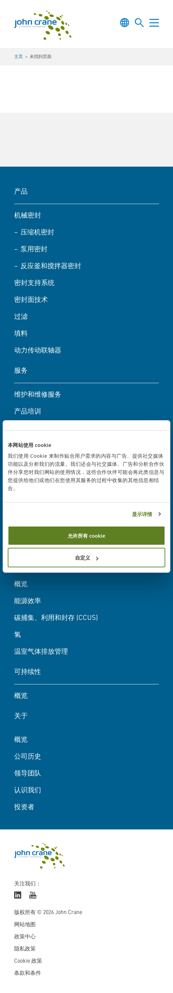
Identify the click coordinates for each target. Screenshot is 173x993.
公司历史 (27, 757)
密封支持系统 (34, 283)
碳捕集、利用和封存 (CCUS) (56, 618)
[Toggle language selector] (124, 22)
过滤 (21, 317)
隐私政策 (25, 949)
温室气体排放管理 (41, 652)
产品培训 (27, 411)
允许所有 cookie (86, 535)
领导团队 (27, 773)
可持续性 (27, 672)
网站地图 (25, 925)
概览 (21, 584)
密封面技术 (31, 300)
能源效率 (27, 601)
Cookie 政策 (28, 961)
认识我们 (27, 790)
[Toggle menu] (154, 22)
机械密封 (27, 215)
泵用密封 (34, 249)
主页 (18, 57)
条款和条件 (27, 973)
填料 (21, 334)
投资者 (24, 807)
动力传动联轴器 (37, 350)
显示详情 (142, 514)
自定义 (86, 557)
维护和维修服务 (37, 395)
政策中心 (25, 937)
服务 (21, 371)
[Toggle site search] (139, 22)
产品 (21, 192)
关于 (21, 716)
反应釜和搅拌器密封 (51, 266)
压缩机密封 (37, 232)
